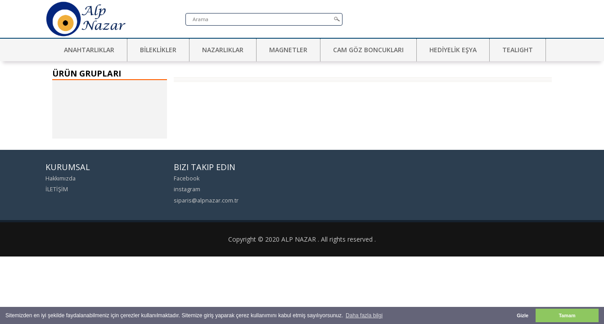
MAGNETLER (288, 49)
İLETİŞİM (56, 189)
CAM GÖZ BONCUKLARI (368, 49)
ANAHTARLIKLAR (89, 49)
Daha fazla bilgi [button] (364, 315)
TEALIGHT (517, 49)
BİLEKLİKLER (158, 49)
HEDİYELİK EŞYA (453, 49)
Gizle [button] (522, 315)
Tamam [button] (567, 315)
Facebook (186, 178)
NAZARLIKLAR (222, 49)
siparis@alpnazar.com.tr (206, 200)
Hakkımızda (60, 178)
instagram (187, 189)
